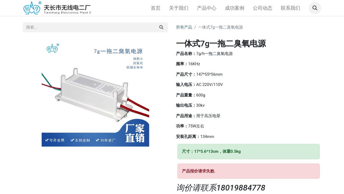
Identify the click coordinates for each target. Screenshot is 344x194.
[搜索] (161, 27)
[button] (315, 8)
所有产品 (184, 27)
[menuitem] (155, 8)
